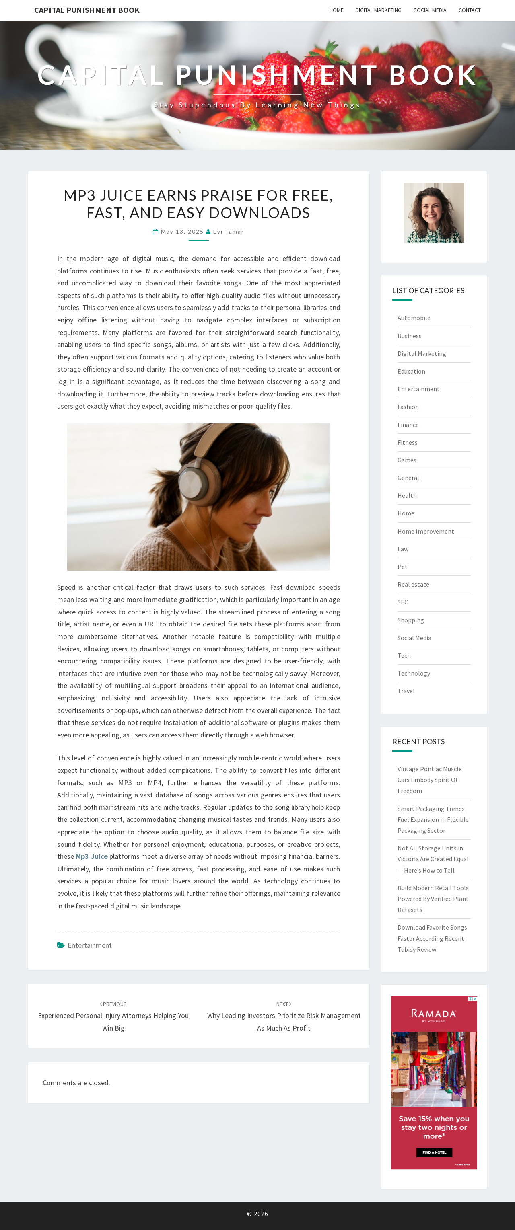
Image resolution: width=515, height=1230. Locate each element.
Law (403, 549)
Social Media (430, 10)
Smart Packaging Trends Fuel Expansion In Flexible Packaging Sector (433, 819)
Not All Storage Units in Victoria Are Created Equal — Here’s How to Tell (433, 859)
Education (411, 371)
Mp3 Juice (91, 856)
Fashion (408, 406)
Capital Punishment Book (87, 10)
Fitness (408, 442)
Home (337, 10)
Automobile (414, 318)
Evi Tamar (228, 231)
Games (407, 460)
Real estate (413, 584)
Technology (414, 673)
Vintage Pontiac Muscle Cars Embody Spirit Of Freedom (430, 780)
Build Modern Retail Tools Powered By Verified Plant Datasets (433, 899)
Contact (470, 10)
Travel (406, 691)
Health (407, 495)
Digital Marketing (379, 10)
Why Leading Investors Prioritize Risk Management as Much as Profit (284, 1016)
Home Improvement (426, 531)
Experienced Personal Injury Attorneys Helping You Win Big (113, 1016)
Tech (404, 655)
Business (410, 336)
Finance (408, 425)
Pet (403, 567)
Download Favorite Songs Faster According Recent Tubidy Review (432, 938)
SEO (403, 602)
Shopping (411, 620)
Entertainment (90, 945)
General (408, 478)
